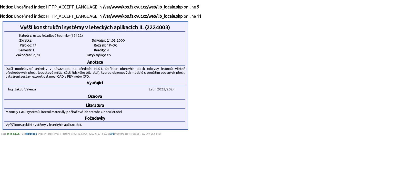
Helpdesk (31, 133)
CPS (112, 133)
